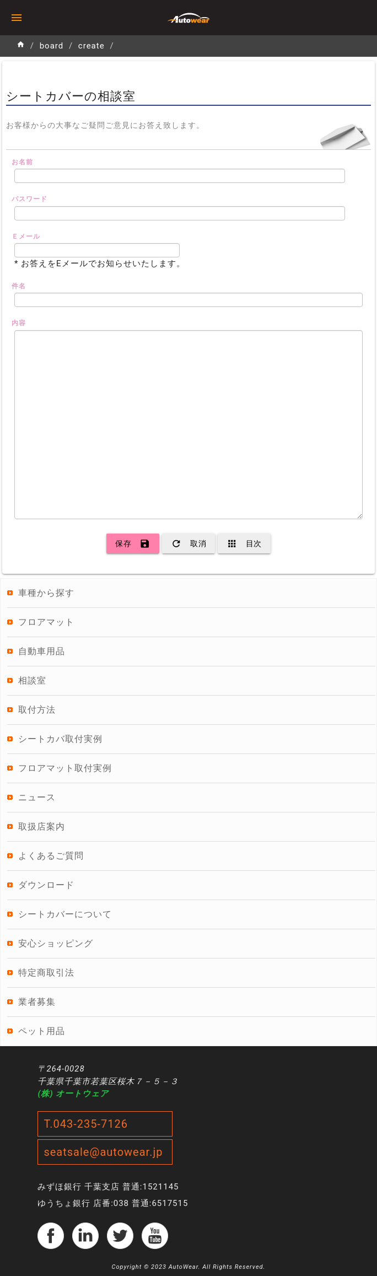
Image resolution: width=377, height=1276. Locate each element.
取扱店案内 (41, 826)
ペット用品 (41, 1031)
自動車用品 (41, 651)
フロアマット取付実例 (65, 768)
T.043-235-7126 (86, 1123)
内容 (19, 323)
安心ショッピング (55, 943)
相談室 (32, 680)
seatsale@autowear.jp (103, 1152)
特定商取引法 (46, 972)
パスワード (29, 199)
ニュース (37, 797)
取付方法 (37, 709)
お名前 (22, 162)
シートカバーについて (65, 914)
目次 (244, 543)
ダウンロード (46, 885)
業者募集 (37, 1002)
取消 (188, 543)
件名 (19, 286)
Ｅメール (26, 236)
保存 (132, 543)
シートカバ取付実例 (60, 739)
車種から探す (46, 593)
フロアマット (46, 622)
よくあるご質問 (51, 855)
